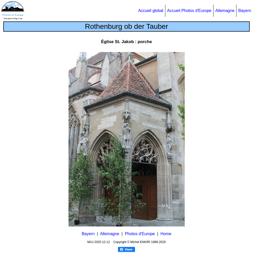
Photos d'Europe (140, 234)
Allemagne (225, 10)
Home (166, 234)
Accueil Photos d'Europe (189, 10)
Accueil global (150, 10)
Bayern (244, 10)
